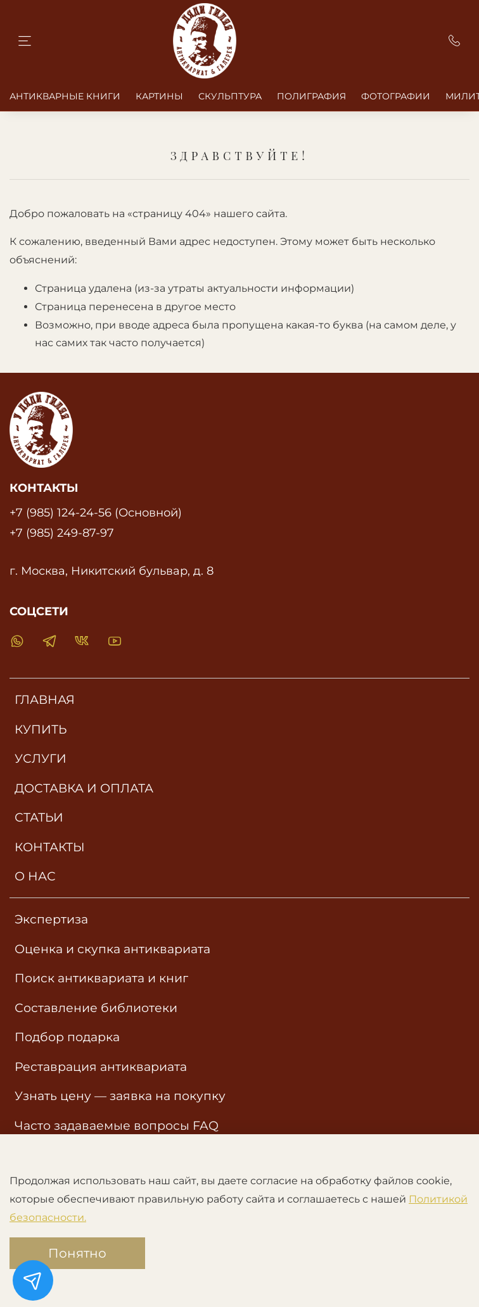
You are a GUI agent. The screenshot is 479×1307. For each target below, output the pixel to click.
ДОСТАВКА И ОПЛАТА (84, 788)
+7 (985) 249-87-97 (62, 532)
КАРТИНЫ (159, 96)
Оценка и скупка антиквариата (112, 948)
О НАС (35, 876)
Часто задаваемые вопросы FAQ (117, 1125)
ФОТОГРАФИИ (395, 96)
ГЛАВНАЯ (45, 699)
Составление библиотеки (96, 1007)
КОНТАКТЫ (50, 846)
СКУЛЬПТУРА (230, 96)
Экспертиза (51, 919)
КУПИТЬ (41, 729)
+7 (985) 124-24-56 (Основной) (96, 512)
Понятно (77, 1253)
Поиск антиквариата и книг (101, 977)
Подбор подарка (67, 1036)
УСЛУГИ (41, 758)
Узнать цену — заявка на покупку (120, 1095)
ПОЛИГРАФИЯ (311, 96)
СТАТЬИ (39, 817)
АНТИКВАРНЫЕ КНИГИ (65, 96)
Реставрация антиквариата (101, 1066)
